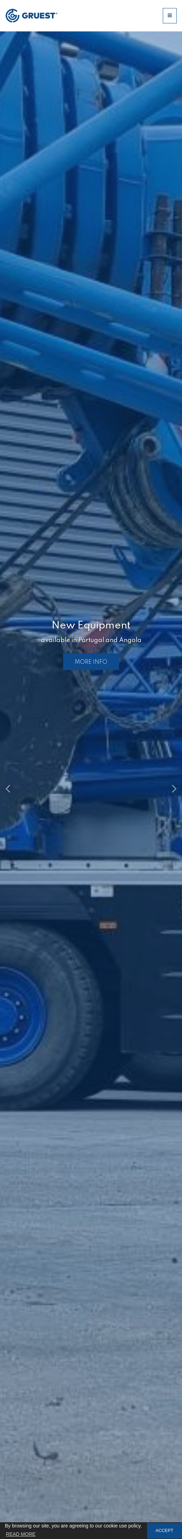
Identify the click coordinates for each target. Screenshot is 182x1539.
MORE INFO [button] (91, 662)
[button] (13, 785)
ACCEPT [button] (164, 1530)
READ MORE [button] (21, 1534)
